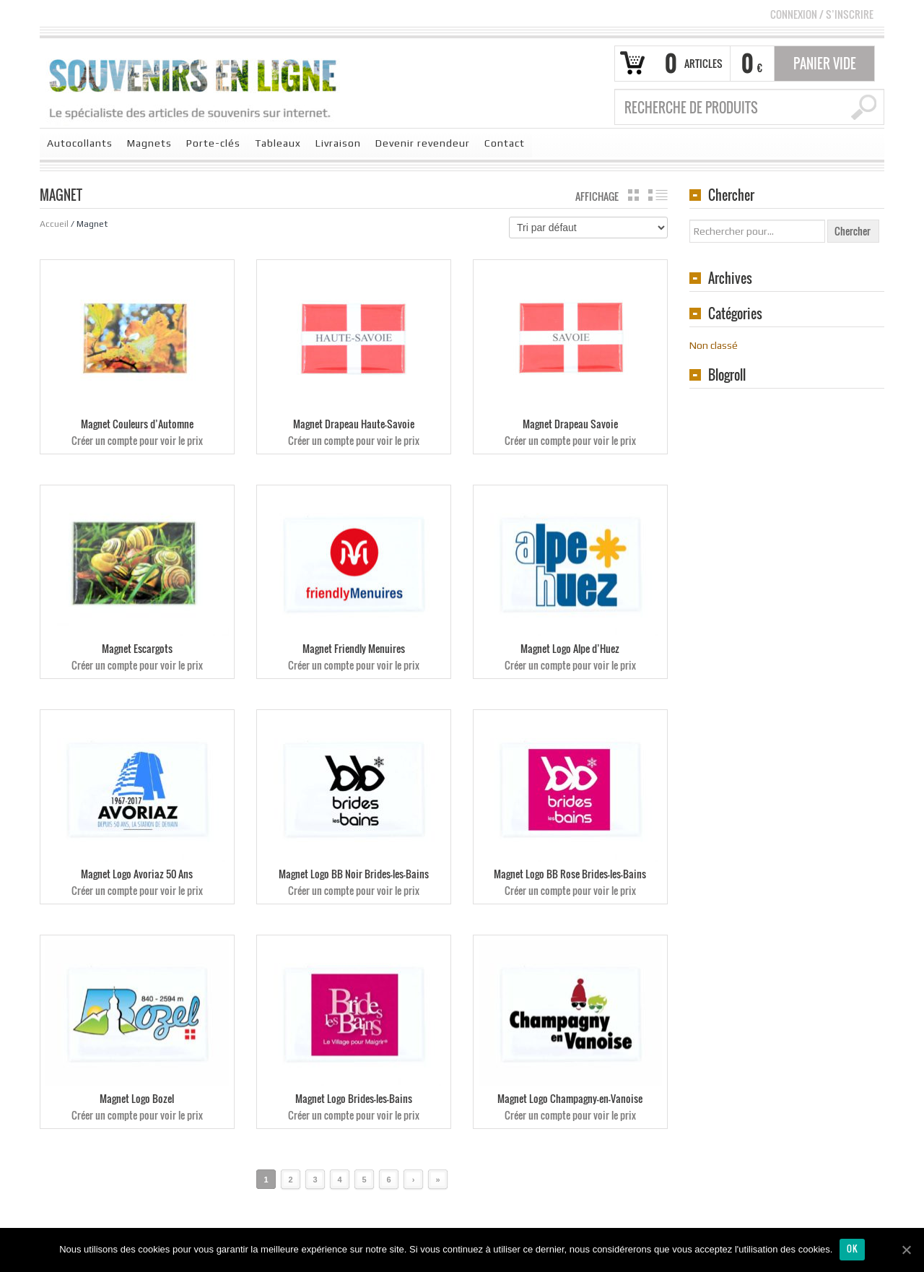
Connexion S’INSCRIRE (821, 14)
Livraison (338, 143)
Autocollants (80, 143)
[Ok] (906, 1249)
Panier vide (824, 63)
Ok (852, 1248)
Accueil (54, 224)
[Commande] (588, 227)
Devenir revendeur (422, 143)
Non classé (713, 345)
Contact (504, 143)
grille (633, 195)
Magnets (149, 143)
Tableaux (278, 143)
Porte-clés (213, 143)
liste (658, 195)
